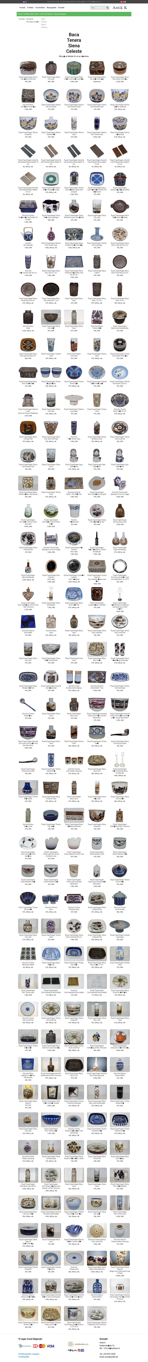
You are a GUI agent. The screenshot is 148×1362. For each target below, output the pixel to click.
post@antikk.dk (111, 1357)
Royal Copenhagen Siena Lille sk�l (97, 1213)
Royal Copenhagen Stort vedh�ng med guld (97, 493)
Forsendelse (40, 8)
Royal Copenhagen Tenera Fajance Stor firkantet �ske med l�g (96, 578)
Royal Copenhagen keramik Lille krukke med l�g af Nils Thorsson (120, 1297)
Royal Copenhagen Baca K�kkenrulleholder (74, 825)
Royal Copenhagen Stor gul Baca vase (120, 521)
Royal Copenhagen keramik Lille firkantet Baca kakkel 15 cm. (28, 162)
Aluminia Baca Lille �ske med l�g (28, 106)
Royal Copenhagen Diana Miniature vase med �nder (74, 216)
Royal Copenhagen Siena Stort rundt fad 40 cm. (74, 936)
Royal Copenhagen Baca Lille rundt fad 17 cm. (51, 299)
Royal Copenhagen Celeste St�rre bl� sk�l (97, 382)
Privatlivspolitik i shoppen (28, 1354)
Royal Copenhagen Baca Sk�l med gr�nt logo (51, 189)
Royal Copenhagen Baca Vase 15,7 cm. (97, 299)
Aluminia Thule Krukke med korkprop (74, 687)
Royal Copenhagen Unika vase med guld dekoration (74, 882)
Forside (22, 8)
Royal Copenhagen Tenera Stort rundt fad (74, 1047)
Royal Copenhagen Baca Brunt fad (97, 770)
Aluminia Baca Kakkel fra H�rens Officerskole (28, 1076)
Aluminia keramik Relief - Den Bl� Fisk (74, 493)
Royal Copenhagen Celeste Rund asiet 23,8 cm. (120, 382)
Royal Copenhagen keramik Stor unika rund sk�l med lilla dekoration (28, 743)
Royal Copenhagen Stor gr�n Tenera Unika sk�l (51, 522)
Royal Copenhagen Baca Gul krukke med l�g (120, 78)
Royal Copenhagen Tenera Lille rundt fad (119, 438)
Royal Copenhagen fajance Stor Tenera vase (97, 133)
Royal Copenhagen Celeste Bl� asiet (51, 1268)
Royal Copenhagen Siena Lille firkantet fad (28, 466)
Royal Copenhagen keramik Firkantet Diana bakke (51, 1213)
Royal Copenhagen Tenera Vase (96, 410)
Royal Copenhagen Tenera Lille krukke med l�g (119, 355)
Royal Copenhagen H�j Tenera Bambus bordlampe (119, 771)
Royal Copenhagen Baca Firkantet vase (51, 798)
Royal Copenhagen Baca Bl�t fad (51, 964)
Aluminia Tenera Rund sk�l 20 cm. (119, 410)
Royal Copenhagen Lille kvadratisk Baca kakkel (51, 991)
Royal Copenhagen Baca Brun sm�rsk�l (28, 382)
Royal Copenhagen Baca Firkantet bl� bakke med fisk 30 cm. (74, 273)
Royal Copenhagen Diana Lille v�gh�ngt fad (97, 521)
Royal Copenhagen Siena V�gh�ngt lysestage (120, 659)
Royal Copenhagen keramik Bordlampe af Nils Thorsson (51, 1074)
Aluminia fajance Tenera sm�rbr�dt (28, 1296)
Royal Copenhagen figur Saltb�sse (74, 466)
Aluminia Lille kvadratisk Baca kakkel (74, 991)
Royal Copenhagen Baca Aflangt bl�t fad (28, 687)
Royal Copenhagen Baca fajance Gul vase (28, 1103)
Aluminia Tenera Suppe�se (28, 715)
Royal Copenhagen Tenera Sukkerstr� (51, 770)
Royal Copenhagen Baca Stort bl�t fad (74, 604)
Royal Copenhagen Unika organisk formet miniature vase (51, 854)
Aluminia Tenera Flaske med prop (28, 1157)
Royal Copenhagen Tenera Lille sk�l (51, 825)
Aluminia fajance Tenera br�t (97, 327)
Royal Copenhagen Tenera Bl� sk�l (28, 1047)
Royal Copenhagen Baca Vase (74, 327)
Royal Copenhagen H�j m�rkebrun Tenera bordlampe (97, 550)
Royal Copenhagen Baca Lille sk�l (51, 327)
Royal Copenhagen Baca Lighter (97, 272)
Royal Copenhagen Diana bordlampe (120, 549)
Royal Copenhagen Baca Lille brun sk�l (28, 1213)
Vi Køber (30, 8)
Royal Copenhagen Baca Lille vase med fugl (51, 438)
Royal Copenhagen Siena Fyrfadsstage (51, 1157)
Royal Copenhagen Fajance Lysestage (74, 410)
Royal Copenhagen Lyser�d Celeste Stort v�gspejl (74, 577)
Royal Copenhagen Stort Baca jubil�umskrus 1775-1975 (73, 1325)
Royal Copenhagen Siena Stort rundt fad (120, 632)
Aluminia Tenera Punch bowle (120, 908)
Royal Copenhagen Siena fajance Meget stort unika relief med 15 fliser (120, 1270)
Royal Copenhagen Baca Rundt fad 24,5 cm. (28, 299)
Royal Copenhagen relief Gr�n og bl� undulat (51, 1102)
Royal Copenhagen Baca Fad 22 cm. (74, 1074)
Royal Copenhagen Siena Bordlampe (51, 604)
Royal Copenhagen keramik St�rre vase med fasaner (51, 1296)
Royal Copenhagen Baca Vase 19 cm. (120, 299)
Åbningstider (51, 8)
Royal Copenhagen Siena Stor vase (97, 1019)
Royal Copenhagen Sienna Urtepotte (28, 133)
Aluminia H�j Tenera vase (74, 438)
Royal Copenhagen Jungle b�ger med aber (97, 604)
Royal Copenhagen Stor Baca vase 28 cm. (28, 1185)
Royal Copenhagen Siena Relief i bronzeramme (97, 1268)
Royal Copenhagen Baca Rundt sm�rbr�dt (120, 991)
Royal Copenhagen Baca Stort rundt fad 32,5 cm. (120, 272)
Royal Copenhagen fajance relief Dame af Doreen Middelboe (28, 411)
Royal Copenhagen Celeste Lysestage (120, 936)
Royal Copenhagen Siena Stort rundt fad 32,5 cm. (120, 244)
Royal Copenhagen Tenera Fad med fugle (119, 687)
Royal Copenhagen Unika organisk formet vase (74, 853)
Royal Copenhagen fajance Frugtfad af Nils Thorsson (97, 1324)
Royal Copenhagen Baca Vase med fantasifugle (97, 1102)
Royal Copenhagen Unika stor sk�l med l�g (120, 1047)
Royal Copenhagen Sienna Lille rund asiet (51, 106)
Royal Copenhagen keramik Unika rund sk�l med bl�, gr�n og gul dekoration (120, 716)
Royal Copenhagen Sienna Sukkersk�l (51, 133)
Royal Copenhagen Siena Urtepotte (97, 825)
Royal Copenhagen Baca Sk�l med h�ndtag (120, 216)
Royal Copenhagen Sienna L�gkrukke (119, 133)
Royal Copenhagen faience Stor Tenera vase (51, 244)
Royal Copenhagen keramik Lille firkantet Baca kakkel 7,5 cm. (97, 162)
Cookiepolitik (23, 1357)
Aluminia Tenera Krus (51, 908)
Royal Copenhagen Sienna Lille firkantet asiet (74, 106)
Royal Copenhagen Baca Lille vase (51, 78)
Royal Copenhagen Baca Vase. (74, 299)
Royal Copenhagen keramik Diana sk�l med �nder (74, 1296)
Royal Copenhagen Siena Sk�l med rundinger (51, 216)
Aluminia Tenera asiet (74, 1268)
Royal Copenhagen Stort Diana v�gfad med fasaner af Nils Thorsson (51, 1186)
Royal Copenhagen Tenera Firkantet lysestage (74, 1102)
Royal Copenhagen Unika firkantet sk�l (120, 853)
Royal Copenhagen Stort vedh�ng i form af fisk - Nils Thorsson (28, 605)
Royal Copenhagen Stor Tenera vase (28, 991)
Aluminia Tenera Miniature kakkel (28, 964)
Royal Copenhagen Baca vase (74, 715)
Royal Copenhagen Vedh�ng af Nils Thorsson (120, 825)
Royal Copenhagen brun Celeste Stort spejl (51, 577)
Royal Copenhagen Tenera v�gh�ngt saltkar (119, 189)
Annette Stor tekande (28, 244)
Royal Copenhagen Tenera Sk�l (96, 742)
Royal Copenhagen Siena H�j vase (97, 798)
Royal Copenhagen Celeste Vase (51, 355)
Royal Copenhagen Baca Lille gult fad (28, 438)
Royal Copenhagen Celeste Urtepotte (28, 1268)
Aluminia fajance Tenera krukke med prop (120, 1241)
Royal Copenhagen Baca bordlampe (28, 576)
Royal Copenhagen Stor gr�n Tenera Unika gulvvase (28, 522)
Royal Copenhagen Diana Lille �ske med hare (28, 78)
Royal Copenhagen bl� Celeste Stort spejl (73, 550)
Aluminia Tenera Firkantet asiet (74, 908)
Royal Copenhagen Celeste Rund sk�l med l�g (74, 1213)
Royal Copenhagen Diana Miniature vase (97, 438)
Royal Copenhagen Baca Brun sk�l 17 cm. (97, 964)
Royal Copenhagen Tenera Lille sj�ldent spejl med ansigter (74, 190)
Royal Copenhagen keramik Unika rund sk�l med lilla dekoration (97, 716)
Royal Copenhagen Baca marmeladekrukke (119, 327)
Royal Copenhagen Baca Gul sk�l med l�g (97, 78)
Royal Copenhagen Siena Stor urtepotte (97, 632)
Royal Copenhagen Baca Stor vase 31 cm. (51, 272)
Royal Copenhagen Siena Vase (51, 466)
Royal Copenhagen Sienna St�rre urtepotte (119, 106)
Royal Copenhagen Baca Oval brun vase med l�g (51, 1047)
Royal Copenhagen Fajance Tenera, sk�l (28, 1324)
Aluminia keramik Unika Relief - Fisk (97, 687)
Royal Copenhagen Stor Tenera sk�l (51, 1130)
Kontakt (61, 8)
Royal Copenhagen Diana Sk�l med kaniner (51, 659)
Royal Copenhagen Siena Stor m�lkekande (120, 1185)
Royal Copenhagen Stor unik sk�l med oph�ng (28, 854)
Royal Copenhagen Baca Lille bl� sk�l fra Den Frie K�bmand (96, 190)
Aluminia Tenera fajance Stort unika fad (97, 1241)
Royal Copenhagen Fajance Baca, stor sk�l (51, 1324)
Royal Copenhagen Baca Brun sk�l (97, 659)
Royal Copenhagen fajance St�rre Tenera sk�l (74, 1241)
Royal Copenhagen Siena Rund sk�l (120, 798)
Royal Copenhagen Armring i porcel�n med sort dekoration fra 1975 (120, 577)
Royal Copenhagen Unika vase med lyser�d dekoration (97, 882)
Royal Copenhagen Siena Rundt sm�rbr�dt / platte (74, 1157)
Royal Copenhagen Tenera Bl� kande (28, 798)
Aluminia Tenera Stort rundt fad (28, 1019)
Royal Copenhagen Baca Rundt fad (97, 1157)
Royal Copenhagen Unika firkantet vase (97, 853)
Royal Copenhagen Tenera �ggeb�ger (51, 382)
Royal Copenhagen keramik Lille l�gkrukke (51, 687)
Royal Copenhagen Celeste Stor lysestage (97, 244)
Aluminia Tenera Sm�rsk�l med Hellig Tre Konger (28, 218)
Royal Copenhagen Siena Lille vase (97, 216)
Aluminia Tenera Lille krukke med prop (74, 770)
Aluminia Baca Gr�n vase (28, 825)
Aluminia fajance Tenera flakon (120, 1074)
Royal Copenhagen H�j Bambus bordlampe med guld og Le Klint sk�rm (120, 606)
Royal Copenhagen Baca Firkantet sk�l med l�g (74, 244)
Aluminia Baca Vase (28, 327)
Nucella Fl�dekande (74, 521)
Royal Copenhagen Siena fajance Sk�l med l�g (28, 1242)
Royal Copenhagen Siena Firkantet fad (28, 549)
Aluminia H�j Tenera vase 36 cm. (28, 272)
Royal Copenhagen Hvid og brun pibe (28, 770)
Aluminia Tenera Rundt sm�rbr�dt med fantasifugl (74, 1131)
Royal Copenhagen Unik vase (74, 355)
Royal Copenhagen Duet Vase (74, 659)
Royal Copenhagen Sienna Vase (74, 133)
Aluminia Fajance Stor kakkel (28, 632)
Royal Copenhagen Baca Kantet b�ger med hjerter (28, 493)
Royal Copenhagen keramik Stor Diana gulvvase (97, 1074)
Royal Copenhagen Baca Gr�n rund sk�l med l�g (74, 78)
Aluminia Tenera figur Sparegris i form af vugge (120, 493)
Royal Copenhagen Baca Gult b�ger (120, 1157)
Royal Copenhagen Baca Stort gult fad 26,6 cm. (28, 355)
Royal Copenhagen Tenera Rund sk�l (74, 382)
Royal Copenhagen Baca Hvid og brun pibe (120, 742)
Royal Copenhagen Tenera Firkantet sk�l (96, 1130)
